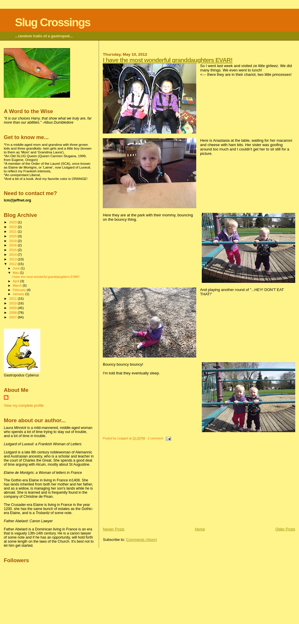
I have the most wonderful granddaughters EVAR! (167, 60)
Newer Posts (113, 529)
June (17, 268)
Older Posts (285, 529)
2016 (13, 245)
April (16, 281)
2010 (13, 303)
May (16, 272)
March (18, 285)
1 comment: (156, 438)
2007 (13, 317)
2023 (13, 222)
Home (200, 529)
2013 (13, 259)
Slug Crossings (52, 22)
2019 (13, 241)
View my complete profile (24, 406)
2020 (13, 236)
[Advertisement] (146, 485)
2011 (13, 298)
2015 (13, 250)
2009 (13, 308)
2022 (13, 227)
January (19, 294)
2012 (13, 264)
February (20, 290)
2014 (13, 254)
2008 (13, 312)
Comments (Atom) (141, 539)
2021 (13, 231)
